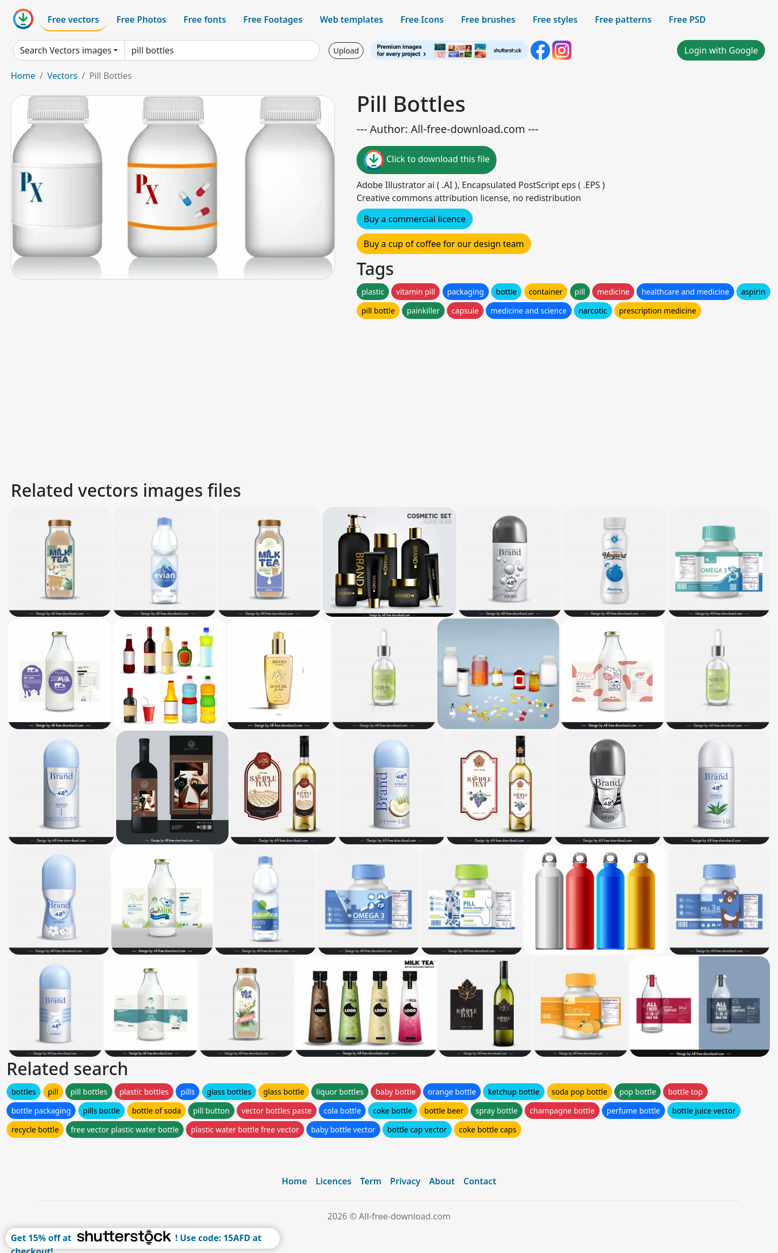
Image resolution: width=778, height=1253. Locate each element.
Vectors (62, 76)
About (441, 1181)
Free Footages (273, 19)
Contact (480, 1181)
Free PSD (687, 19)
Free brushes (488, 19)
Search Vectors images (65, 50)
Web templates (351, 19)
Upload (346, 50)
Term (370, 1181)
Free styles (555, 19)
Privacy (405, 1181)
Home (23, 76)
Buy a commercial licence (415, 219)
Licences (333, 1181)
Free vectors (73, 19)
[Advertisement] (334, 396)
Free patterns (623, 19)
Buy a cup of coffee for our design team (444, 244)
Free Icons (422, 19)
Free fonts (205, 19)
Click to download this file (426, 160)
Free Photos (141, 19)
